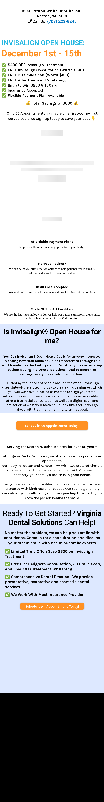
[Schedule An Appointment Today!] (52, 425)
